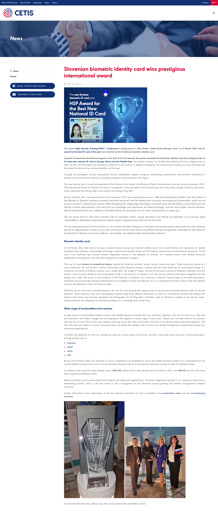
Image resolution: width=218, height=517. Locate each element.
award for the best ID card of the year (82, 152)
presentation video (172, 393)
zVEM (70, 347)
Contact (205, 3)
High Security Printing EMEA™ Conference (96, 148)
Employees (37, 3)
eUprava (71, 343)
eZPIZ (70, 351)
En (214, 2)
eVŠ (69, 355)
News (47, 3)
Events (54, 3)
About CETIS (25, 3)
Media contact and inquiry (29, 86)
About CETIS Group (9, 3)
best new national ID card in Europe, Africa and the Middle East (100, 161)
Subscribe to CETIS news (27, 94)
